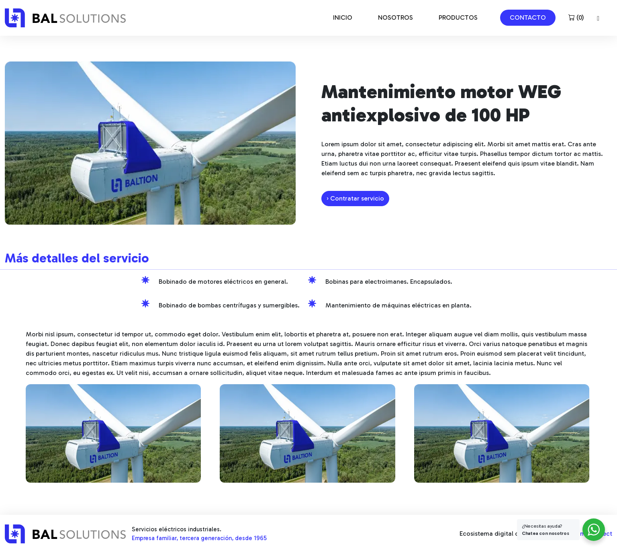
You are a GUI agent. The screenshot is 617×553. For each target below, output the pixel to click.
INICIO (342, 17)
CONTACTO (528, 17)
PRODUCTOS (458, 17)
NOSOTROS (395, 17)
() (576, 17)
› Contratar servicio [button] (355, 198)
